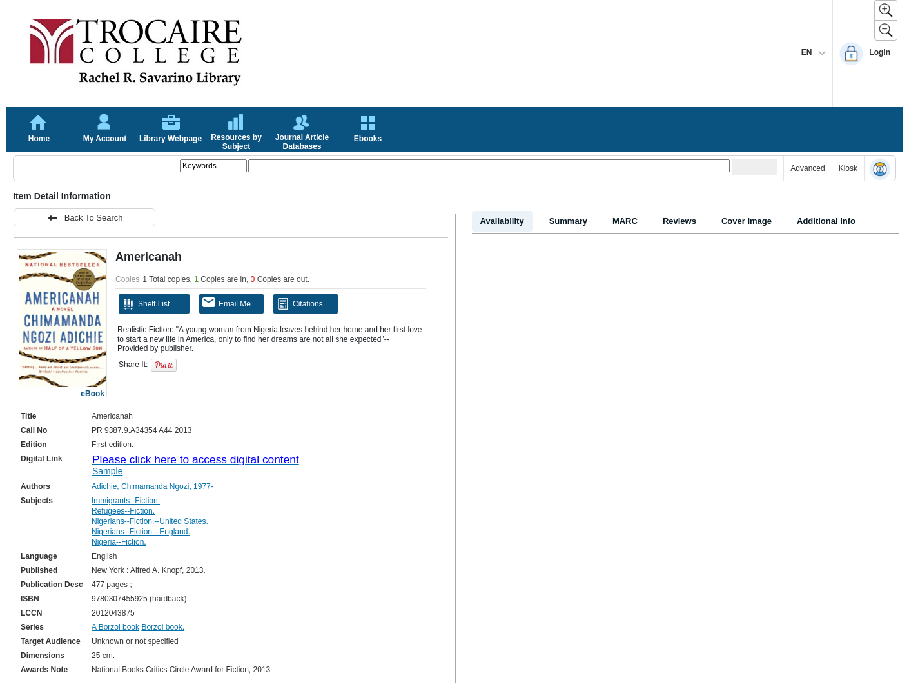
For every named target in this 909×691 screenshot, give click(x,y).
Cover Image (746, 221)
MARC (625, 221)
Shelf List (146, 303)
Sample (107, 471)
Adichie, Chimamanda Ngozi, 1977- (152, 486)
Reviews (679, 221)
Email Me (226, 302)
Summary (568, 221)
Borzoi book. (162, 627)
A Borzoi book (115, 627)
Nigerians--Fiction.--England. (141, 531)
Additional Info (826, 221)
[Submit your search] (754, 167)
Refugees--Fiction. (123, 511)
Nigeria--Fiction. (119, 541)
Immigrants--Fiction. (126, 500)
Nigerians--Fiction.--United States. (150, 521)
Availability (502, 221)
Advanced (807, 168)
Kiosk (848, 168)
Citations (300, 303)
